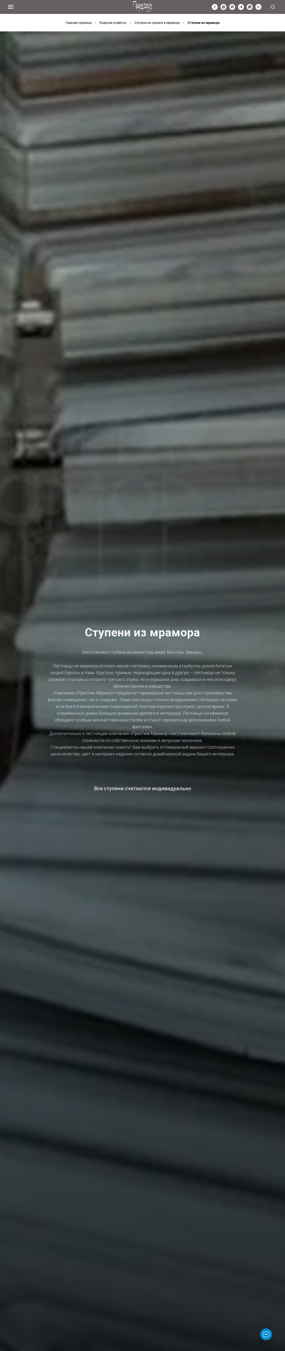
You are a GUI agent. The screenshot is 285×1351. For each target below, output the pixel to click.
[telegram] (241, 9)
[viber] (232, 9)
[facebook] (215, 9)
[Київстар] (258, 9)
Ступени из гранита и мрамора (157, 23)
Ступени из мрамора (204, 23)
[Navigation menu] (10, 7)
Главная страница (78, 23)
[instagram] (223, 9)
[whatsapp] (250, 9)
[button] (272, 6)
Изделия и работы (113, 23)
